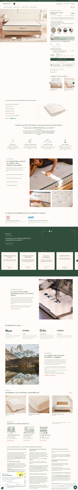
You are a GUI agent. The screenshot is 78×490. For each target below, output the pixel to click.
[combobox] (65, 44)
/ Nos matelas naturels (57, 10)
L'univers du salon (16, 7)
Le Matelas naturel (24, 7)
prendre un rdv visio (68, 65)
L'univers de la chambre (8, 7)
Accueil (51, 10)
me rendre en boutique (56, 65)
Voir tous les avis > (9, 243)
